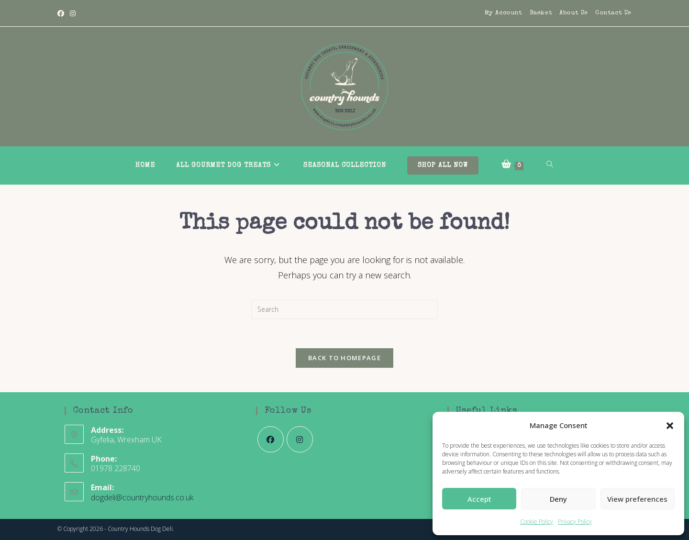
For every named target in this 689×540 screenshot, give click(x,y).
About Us (573, 13)
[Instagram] (72, 13)
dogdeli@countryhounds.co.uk (142, 497)
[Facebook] (62, 13)
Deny (558, 499)
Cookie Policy (536, 522)
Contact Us (613, 13)
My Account (503, 13)
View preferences (637, 499)
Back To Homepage (344, 357)
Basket (541, 13)
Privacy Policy (575, 522)
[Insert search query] (344, 309)
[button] (670, 425)
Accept (479, 499)
